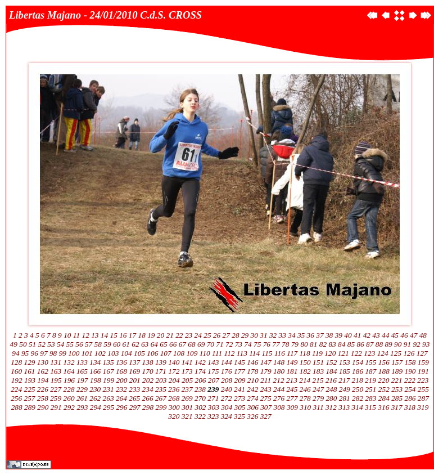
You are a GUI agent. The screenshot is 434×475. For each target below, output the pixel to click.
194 (42, 380)
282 (357, 398)
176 (226, 371)
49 (13, 344)
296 (121, 407)
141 (187, 362)
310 (305, 407)
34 (291, 335)
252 (384, 389)
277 (291, 398)
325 (239, 416)
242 (252, 389)
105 (139, 353)
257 (29, 398)
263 (108, 398)
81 (313, 344)
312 (331, 407)
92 (416, 344)
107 (165, 353)
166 (95, 371)
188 (384, 371)
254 (409, 389)
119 (317, 353)
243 (266, 389)
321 (187, 416)
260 (69, 398)
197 (82, 380)
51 (32, 344)
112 (229, 353)
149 (291, 362)
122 (356, 353)
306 (253, 407)
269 (187, 398)
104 (126, 353)
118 (305, 353)
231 (108, 389)
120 (330, 353)
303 (213, 407)
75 (257, 344)
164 (69, 371)
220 (383, 380)
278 (305, 398)
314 (357, 407)
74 (247, 344)
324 (226, 416)
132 (69, 362)
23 (188, 335)
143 (213, 362)
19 (151, 335)
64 (154, 344)
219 (370, 380)
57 (88, 344)
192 (16, 380)
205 (187, 380)
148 (278, 362)
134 (95, 362)
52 (42, 344)
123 (369, 353)
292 (69, 407)
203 (160, 380)
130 (42, 362)
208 (226, 380)
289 (29, 407)
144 (226, 362)
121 (343, 353)
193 (29, 380)
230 (95, 389)
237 (187, 389)
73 (238, 344)
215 (318, 380)
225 (29, 389)
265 (134, 398)
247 (318, 389)
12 (85, 335)
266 (147, 398)
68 (191, 344)
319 (422, 407)
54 (60, 344)
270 (200, 398)
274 (252, 398)
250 (357, 389)
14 (104, 335)
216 (331, 380)
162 (42, 371)
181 (291, 371)
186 (357, 371)
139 (160, 362)
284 (384, 398)
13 (94, 335)
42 (366, 335)
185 (344, 371)
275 (266, 398)
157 (397, 362)
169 (134, 371)
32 (273, 335)
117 (292, 353)
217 (344, 380)
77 (275, 344)
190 (409, 371)
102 (100, 353)
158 (409, 362)
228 (69, 389)
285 (397, 398)
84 (341, 344)
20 (160, 335)
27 (226, 335)
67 (182, 344)
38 (329, 335)
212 (278, 380)
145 (239, 362)
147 (266, 362)
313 (344, 407)
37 (319, 335)
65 (163, 344)
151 (318, 362)
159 (423, 362)
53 (51, 344)
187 (370, 371)
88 (379, 344)
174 (200, 371)
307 (266, 407)
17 (132, 335)
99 (62, 353)
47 (413, 335)
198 (95, 380)
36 (310, 335)
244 (278, 389)
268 (173, 398)
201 (135, 380)
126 (408, 353)
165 (82, 371)
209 (240, 380)
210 (253, 380)
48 (423, 335)
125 (395, 353)
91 (407, 344)
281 (344, 398)
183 (318, 371)
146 (252, 362)
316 (383, 407)
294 (95, 407)
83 (332, 344)
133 (82, 362)
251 (370, 389)
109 (191, 353)
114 (254, 353)
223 (422, 380)
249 (344, 389)
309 (292, 407)
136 (121, 362)
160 (16, 371)
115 (267, 353)
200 (121, 380)
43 (375, 335)
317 (397, 407)
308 (279, 407)
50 (22, 344)
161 (29, 371)
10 (67, 335)
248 (331, 389)
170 (147, 371)
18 (142, 335)
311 (318, 407)
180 (278, 371)
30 (254, 335)
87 (369, 344)
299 (160, 407)
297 (135, 407)
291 (56, 407)
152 (331, 362)
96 (34, 353)
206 (200, 380)
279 (318, 398)
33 (282, 335)
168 (121, 371)
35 (301, 335)
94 (15, 353)
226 (42, 389)
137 (134, 362)
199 (108, 380)
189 (397, 371)
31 (263, 335)
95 (25, 353)
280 (331, 398)
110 (205, 353)
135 (108, 362)
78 (285, 344)
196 (69, 380)
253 (397, 389)
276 (278, 398)
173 (187, 371)
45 (395, 335)
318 (409, 407)
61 (126, 344)
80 (304, 344)
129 (29, 362)
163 (55, 371)
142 (200, 362)
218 (357, 380)
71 (219, 344)
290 (42, 407)
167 (108, 371)
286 (409, 398)
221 (397, 380)
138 (147, 362)
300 (174, 407)
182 (305, 371)
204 (174, 380)
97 (43, 353)
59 (107, 344)
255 (423, 389)
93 (426, 344)
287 (423, 398)
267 (160, 398)
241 (239, 389)
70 (210, 344)
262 (95, 398)
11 (76, 335)
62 (135, 344)
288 (16, 407)
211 (265, 380)
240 (226, 389)
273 (239, 398)
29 (244, 335)
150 (305, 362)
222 (409, 380)
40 (347, 335)
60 (116, 344)
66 (173, 344)
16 (122, 335)
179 (266, 371)
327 (266, 416)
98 (53, 353)
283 (370, 398)
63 (144, 344)
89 (388, 344)
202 (147, 380)
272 (226, 398)
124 (382, 353)
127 (422, 353)
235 (160, 389)
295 (108, 407)
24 (198, 335)
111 (217, 353)
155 (370, 362)
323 (213, 416)
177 (239, 371)
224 (16, 389)
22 (179, 335)
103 (113, 353)
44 (385, 335)
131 (55, 362)
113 (242, 353)
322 (200, 416)
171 (160, 371)
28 (235, 335)
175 (213, 371)
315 (370, 407)
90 (397, 344)
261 (82, 398)
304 (226, 407)
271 (213, 398)
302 (200, 407)
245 (291, 389)
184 (331, 371)
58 (98, 344)
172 (173, 371)
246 (305, 389)
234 (147, 389)
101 (87, 353)
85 (351, 344)
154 (357, 362)
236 (173, 389)
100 (73, 353)
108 (178, 353)
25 (207, 335)
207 (213, 380)
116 (279, 353)
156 (384, 362)
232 (121, 389)
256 (16, 398)
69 (201, 344)
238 (200, 389)
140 (173, 362)
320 (173, 416)
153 (344, 362)
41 (357, 335)
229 (82, 389)
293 (82, 407)
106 (152, 353)
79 (295, 344)
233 (134, 389)
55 (70, 344)
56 (79, 344)
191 (423, 371)
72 (229, 344)
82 (323, 344)
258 (42, 398)
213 (291, 380)
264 (121, 398)
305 (240, 407)
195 (56, 380)
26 (216, 335)
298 (147, 407)
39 (338, 335)
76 (266, 344)
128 (16, 362)
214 (304, 380)
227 (55, 389)
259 (55, 398)
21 (170, 335)
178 (252, 371)
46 (404, 335)
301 (187, 407)
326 (252, 416)
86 (360, 344)
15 (113, 335)
